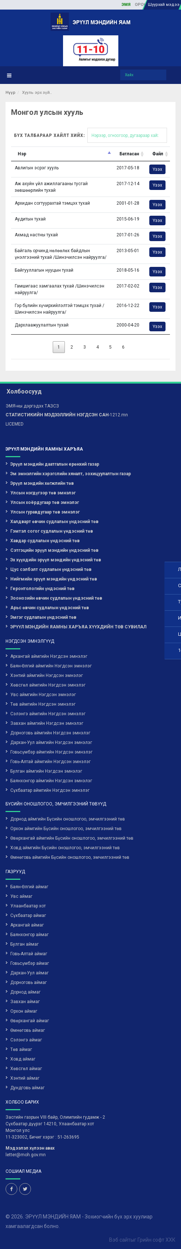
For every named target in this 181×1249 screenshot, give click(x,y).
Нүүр (10, 92)
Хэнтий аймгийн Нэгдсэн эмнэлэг (46, 675)
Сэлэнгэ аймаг (26, 1039)
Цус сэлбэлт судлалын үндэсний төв (50, 569)
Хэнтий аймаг (24, 1078)
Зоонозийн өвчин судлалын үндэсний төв (56, 598)
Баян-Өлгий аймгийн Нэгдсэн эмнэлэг (51, 665)
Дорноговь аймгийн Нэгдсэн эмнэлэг (50, 732)
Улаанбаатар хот (28, 905)
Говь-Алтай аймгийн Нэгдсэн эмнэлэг (50, 761)
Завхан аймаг (25, 1001)
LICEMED (15, 424)
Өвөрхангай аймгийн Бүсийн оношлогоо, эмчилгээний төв (71, 838)
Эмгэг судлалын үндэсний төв (43, 617)
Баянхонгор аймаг (29, 934)
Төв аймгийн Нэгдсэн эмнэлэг (43, 704)
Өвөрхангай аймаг (29, 1020)
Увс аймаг (21, 896)
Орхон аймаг (23, 1011)
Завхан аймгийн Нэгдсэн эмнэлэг (46, 723)
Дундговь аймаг (27, 1087)
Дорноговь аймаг (28, 982)
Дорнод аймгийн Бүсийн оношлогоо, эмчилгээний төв (67, 819)
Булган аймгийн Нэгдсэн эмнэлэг (46, 771)
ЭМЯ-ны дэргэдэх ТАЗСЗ (32, 406)
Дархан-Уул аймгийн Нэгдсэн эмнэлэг (51, 742)
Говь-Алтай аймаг (28, 953)
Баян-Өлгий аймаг (29, 886)
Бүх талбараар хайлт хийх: (90, 135)
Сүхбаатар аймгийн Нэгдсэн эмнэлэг (50, 790)
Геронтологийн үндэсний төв (42, 588)
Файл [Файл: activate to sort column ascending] (157, 153)
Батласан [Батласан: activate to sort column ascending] (129, 153)
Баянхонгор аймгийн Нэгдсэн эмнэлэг (51, 780)
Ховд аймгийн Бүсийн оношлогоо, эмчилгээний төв (65, 847)
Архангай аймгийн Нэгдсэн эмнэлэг (48, 656)
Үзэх (157, 169)
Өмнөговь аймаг (27, 1030)
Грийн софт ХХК (156, 1240)
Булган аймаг (24, 944)
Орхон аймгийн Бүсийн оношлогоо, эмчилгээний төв (66, 828)
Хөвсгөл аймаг (26, 1068)
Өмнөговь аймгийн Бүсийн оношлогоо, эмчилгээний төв (69, 857)
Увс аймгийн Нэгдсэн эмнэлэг (43, 694)
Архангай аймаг (27, 925)
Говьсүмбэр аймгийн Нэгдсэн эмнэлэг (51, 752)
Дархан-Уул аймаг (29, 972)
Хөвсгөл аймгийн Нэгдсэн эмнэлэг (48, 685)
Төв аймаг (21, 1049)
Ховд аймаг (22, 1059)
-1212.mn (67, 414)
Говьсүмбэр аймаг (29, 963)
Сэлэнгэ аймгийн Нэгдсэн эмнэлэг (48, 713)
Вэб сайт (119, 1240)
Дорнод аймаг (25, 992)
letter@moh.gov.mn (26, 1154)
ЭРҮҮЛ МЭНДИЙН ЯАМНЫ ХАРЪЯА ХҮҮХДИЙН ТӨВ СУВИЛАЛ (78, 626)
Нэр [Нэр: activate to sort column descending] (22, 153)
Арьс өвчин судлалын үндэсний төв (49, 607)
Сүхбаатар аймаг (28, 915)
